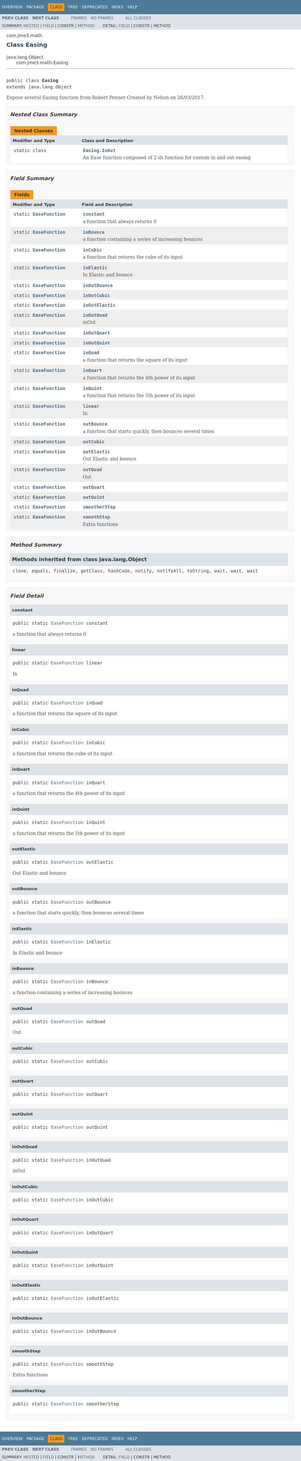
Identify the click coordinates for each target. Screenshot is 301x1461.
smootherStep (99, 506)
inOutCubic (96, 295)
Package (35, 7)
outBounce (95, 424)
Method (86, 26)
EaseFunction (49, 214)
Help (132, 7)
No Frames (102, 18)
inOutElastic (99, 305)
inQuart (92, 370)
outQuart (93, 487)
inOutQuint (96, 342)
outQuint (93, 497)
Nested (31, 26)
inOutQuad (95, 315)
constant (93, 214)
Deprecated (95, 7)
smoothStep (96, 517)
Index (118, 7)
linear (91, 406)
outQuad (92, 469)
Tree (73, 7)
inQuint (92, 388)
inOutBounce (98, 285)
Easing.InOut (99, 150)
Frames (79, 18)
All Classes (138, 18)
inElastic (95, 267)
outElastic (96, 451)
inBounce (93, 232)
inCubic (92, 249)
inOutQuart (96, 332)
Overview (12, 7)
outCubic (93, 441)
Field (48, 26)
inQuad (91, 352)
